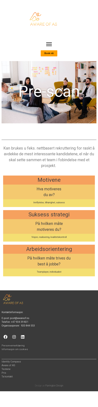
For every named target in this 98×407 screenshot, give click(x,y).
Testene (6, 369)
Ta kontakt (7, 376)
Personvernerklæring (13, 345)
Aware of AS (8, 365)
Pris (4, 372)
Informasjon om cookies (15, 349)
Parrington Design (54, 385)
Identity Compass (11, 361)
